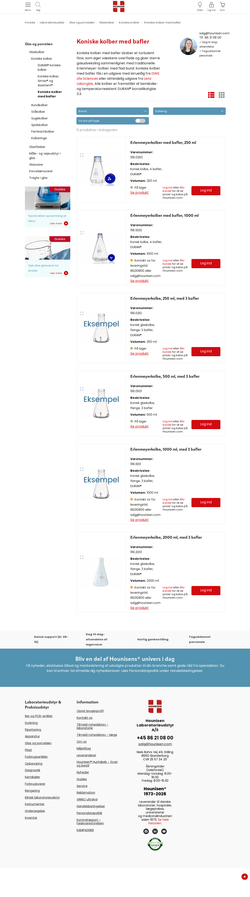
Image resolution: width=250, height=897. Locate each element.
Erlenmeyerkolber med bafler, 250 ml (163, 143)
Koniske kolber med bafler (50, 94)
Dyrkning (31, 752)
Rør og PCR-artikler (39, 745)
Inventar (31, 847)
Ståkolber (38, 112)
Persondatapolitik (89, 842)
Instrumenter (35, 833)
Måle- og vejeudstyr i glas (44, 155)
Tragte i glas (38, 178)
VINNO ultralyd (87, 829)
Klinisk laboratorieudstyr (42, 827)
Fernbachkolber (42, 131)
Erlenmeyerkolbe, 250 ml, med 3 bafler (164, 308)
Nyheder (83, 802)
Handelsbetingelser (91, 835)
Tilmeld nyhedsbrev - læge (97, 764)
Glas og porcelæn (38, 772)
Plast (28, 779)
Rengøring (32, 820)
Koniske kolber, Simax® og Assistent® (48, 80)
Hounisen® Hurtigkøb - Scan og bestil (97, 793)
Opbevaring (33, 793)
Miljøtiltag (84, 777)
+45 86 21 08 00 (155, 767)
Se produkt (139, 192)
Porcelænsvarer (41, 171)
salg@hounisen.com (214, 33)
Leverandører (86, 784)
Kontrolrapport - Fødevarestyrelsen (90, 851)
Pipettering (33, 759)
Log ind (167, 187)
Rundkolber (39, 105)
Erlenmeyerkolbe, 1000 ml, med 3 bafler (165, 479)
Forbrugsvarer (35, 813)
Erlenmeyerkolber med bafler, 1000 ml (164, 225)
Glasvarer (36, 164)
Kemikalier (32, 806)
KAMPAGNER (85, 859)
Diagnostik (32, 799)
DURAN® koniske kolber (49, 67)
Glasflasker (37, 147)
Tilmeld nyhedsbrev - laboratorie (92, 756)
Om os (82, 771)
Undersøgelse (35, 840)
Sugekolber (39, 118)
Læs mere (59, 223)
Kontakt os (84, 747)
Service (82, 815)
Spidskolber (39, 125)
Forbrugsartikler (36, 786)
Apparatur (32, 766)
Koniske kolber (41, 58)
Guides (82, 808)
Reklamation (86, 822)
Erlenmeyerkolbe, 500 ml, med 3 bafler (165, 396)
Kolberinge (39, 138)
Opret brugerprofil (90, 740)
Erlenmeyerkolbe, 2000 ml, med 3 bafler (166, 567)
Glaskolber (37, 52)
